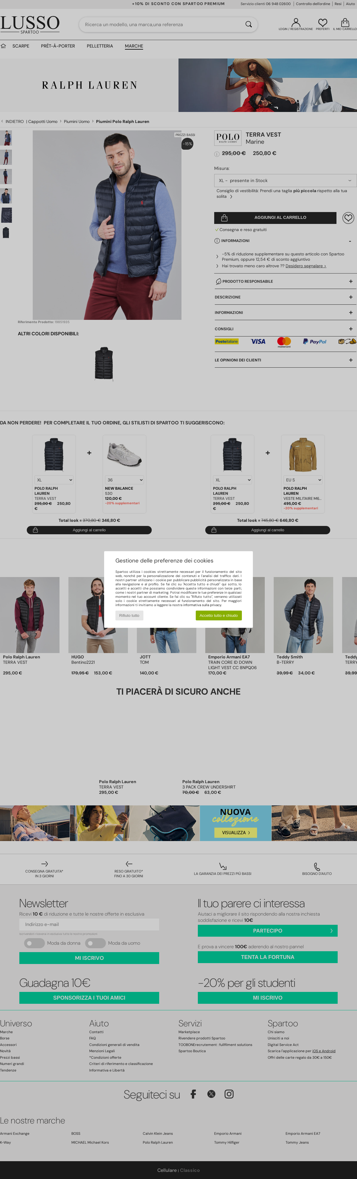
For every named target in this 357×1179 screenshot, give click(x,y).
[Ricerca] (249, 24)
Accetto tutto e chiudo (219, 615)
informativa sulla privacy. (202, 605)
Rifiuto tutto (129, 615)
